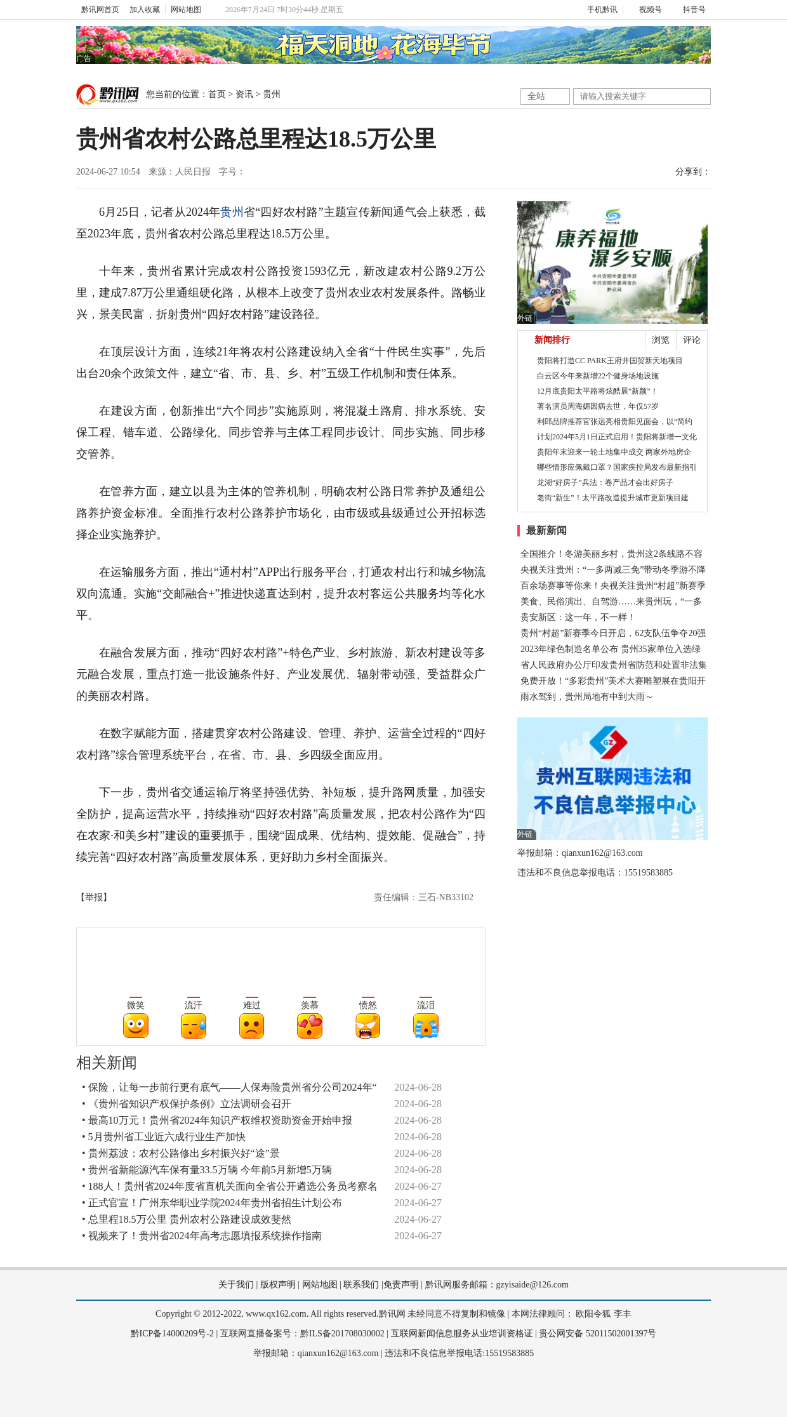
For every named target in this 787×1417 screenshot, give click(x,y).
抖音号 (689, 9)
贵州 (272, 94)
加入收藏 (144, 9)
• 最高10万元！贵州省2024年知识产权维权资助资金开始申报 (217, 1120)
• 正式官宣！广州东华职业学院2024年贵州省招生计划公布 (212, 1202)
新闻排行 (552, 340)
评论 (692, 340)
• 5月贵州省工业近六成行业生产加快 (164, 1136)
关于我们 (236, 1284)
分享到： (693, 171)
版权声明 (278, 1284)
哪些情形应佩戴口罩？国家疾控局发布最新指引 (617, 467)
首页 (217, 94)
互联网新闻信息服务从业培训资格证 (462, 1333)
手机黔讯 (598, 9)
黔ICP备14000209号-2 (172, 1333)
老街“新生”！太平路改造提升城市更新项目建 (613, 497)
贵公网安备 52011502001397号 (597, 1333)
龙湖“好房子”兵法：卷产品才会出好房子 (605, 482)
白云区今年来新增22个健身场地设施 (598, 375)
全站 (536, 96)
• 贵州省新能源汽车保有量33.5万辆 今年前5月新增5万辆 (207, 1169)
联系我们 (361, 1284)
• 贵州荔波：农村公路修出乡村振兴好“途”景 (181, 1153)
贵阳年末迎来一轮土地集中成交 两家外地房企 (614, 452)
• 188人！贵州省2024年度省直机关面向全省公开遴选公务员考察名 (230, 1186)
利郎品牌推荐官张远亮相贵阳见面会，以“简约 (614, 421)
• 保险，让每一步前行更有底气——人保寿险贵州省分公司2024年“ (229, 1087)
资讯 (244, 94)
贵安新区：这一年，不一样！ (578, 617)
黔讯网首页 (100, 9)
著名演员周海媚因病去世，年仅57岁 (598, 406)
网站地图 (186, 9)
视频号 (645, 9)
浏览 (661, 340)
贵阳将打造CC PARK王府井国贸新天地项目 (610, 360)
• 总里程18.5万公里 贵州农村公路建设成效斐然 (186, 1219)
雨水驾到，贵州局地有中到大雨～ (587, 697)
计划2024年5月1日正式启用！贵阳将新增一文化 (617, 436)
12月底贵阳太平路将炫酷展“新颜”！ (597, 391)
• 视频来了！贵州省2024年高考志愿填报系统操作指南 (202, 1235)
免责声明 (401, 1284)
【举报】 (94, 897)
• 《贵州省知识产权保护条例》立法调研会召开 (186, 1103)
